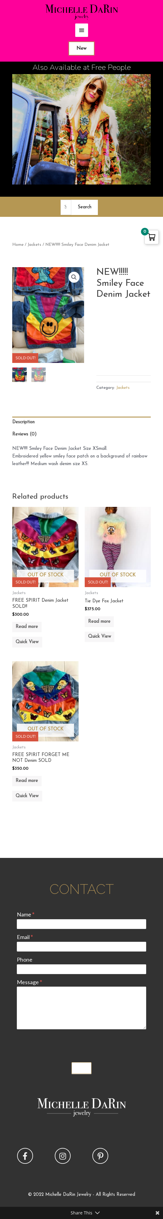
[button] (74, 277)
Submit (81, 1068)
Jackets (34, 245)
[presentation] (63, 1044)
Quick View (27, 642)
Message (29, 982)
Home (18, 245)
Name (25, 914)
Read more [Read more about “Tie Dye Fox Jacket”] (99, 621)
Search (84, 207)
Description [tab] (23, 422)
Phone (24, 959)
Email (25, 937)
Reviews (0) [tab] (24, 434)
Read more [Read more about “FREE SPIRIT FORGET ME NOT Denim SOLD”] (27, 781)
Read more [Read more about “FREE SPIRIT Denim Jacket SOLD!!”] (27, 627)
